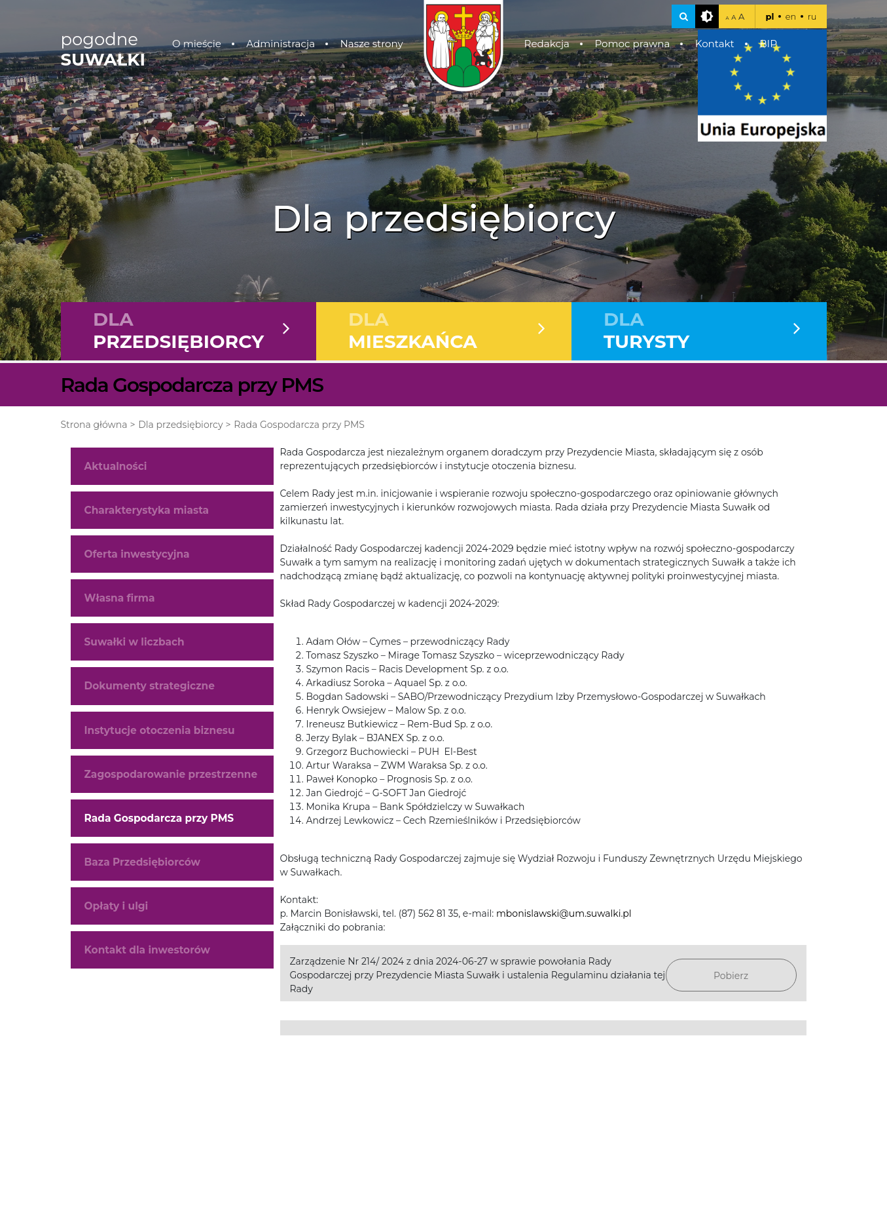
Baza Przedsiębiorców (142, 862)
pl (769, 16)
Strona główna (94, 425)
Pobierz (731, 976)
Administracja (280, 43)
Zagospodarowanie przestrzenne (171, 774)
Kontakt (714, 43)
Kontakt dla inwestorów (147, 950)
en (791, 16)
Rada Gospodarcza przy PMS (299, 425)
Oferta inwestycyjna (137, 554)
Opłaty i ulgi (116, 906)
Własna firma (119, 598)
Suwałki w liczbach (134, 642)
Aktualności (115, 466)
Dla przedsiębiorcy (180, 425)
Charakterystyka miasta (146, 510)
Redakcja (547, 43)
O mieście (196, 43)
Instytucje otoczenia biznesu (159, 730)
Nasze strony (371, 43)
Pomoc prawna (632, 43)
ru (812, 16)
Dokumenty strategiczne (149, 686)
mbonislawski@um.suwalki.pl (564, 913)
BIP (768, 43)
